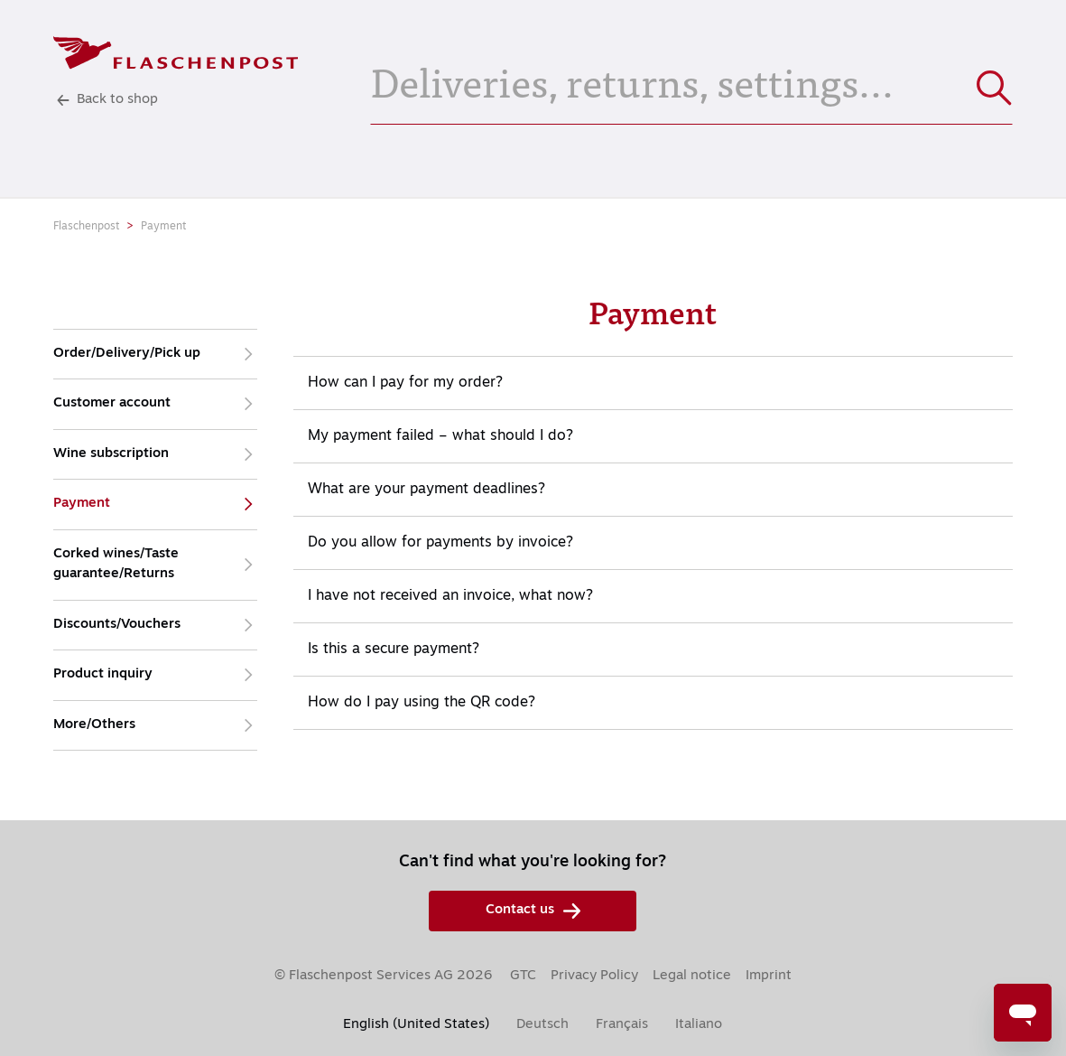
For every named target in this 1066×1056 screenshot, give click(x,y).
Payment (163, 226)
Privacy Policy (594, 976)
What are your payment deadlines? (426, 489)
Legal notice (692, 976)
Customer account (155, 404)
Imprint (769, 976)
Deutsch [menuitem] (542, 1025)
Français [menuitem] (622, 1025)
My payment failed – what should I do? (440, 436)
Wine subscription (155, 454)
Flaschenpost (86, 226)
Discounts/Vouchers (155, 625)
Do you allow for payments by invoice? (440, 543)
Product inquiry (155, 675)
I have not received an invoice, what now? (450, 596)
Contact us (533, 911)
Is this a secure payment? (393, 649)
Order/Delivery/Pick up (155, 354)
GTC (523, 976)
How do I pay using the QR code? (421, 703)
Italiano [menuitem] (698, 1025)
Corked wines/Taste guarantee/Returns (155, 565)
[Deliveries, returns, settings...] (691, 80)
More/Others (155, 725)
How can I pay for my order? (405, 383)
